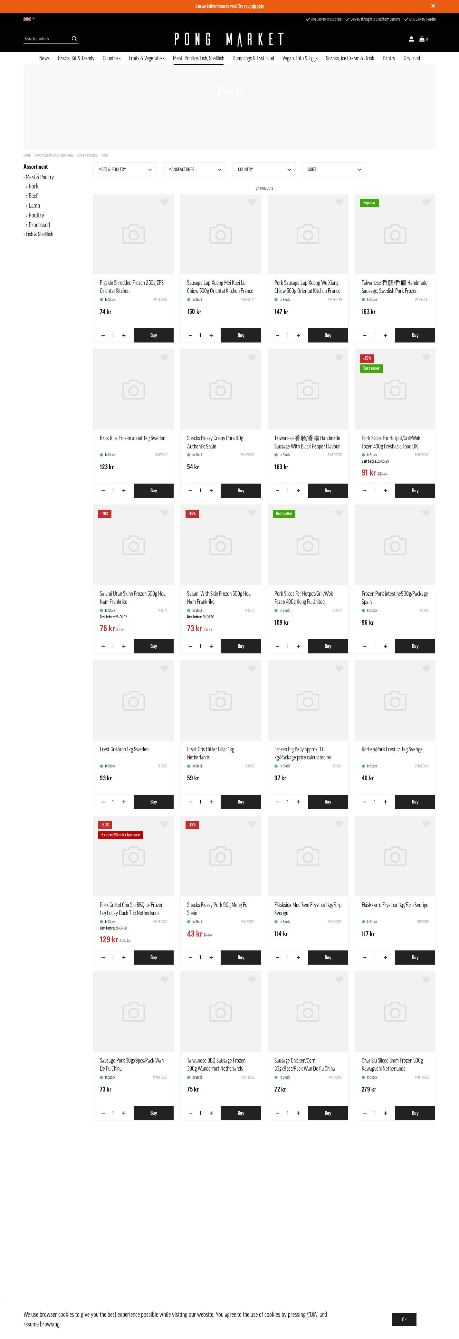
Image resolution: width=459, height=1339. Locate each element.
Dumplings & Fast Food (253, 58)
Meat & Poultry (87, 156)
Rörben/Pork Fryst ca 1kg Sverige (392, 749)
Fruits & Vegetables (147, 58)
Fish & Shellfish (39, 234)
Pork (105, 156)
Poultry (36, 215)
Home (27, 156)
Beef (33, 196)
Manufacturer (195, 170)
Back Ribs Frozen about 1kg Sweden (132, 438)
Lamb (34, 206)
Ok (404, 1319)
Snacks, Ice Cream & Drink (350, 58)
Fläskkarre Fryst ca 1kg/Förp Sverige (395, 905)
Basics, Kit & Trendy (76, 58)
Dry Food (412, 58)
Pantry (389, 58)
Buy (153, 335)
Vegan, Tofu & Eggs (300, 58)
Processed (39, 225)
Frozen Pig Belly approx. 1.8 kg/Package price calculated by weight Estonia (302, 757)
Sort (335, 170)
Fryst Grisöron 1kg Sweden (124, 749)
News (44, 58)
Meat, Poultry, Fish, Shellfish (198, 58)
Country (265, 170)
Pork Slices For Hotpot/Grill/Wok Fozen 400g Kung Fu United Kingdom (303, 602)
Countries (111, 58)
